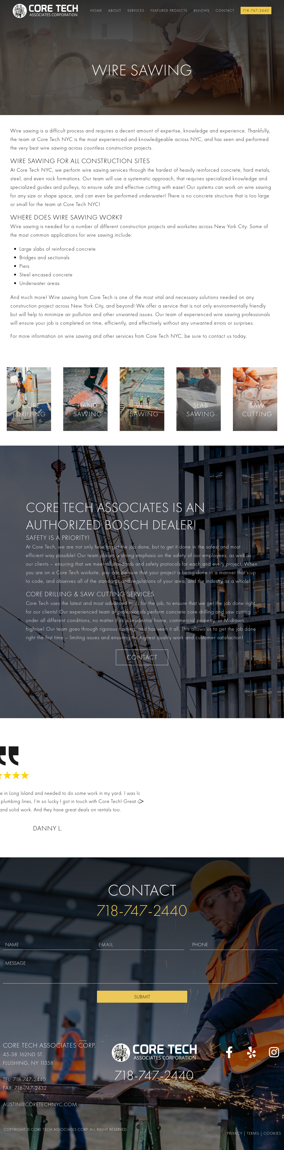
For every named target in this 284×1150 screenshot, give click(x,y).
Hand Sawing (87, 409)
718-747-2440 (256, 10)
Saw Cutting (257, 409)
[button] (273, 800)
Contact (225, 10)
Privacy (234, 1133)
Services (135, 10)
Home (96, 10)
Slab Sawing (200, 409)
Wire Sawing (144, 409)
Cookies (272, 1133)
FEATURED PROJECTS (169, 10)
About (114, 10)
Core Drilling (31, 409)
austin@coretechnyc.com (40, 1104)
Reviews (202, 10)
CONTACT (142, 657)
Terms (253, 1133)
